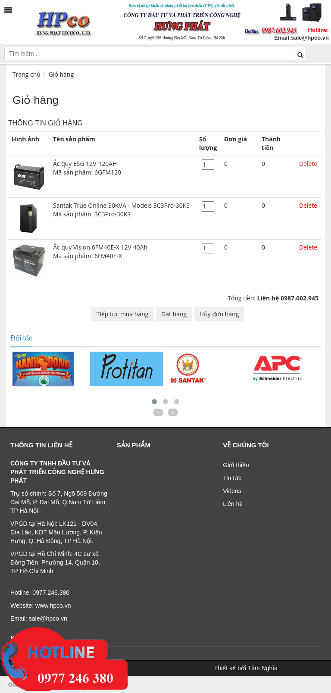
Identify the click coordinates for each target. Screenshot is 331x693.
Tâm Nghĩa (263, 668)
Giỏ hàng (61, 74)
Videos (232, 490)
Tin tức (232, 477)
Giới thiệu (236, 465)
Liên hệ (233, 503)
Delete (308, 163)
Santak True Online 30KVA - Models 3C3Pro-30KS (122, 210)
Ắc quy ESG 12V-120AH (122, 168)
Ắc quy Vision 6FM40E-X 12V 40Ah (122, 251)
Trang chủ (26, 74)
